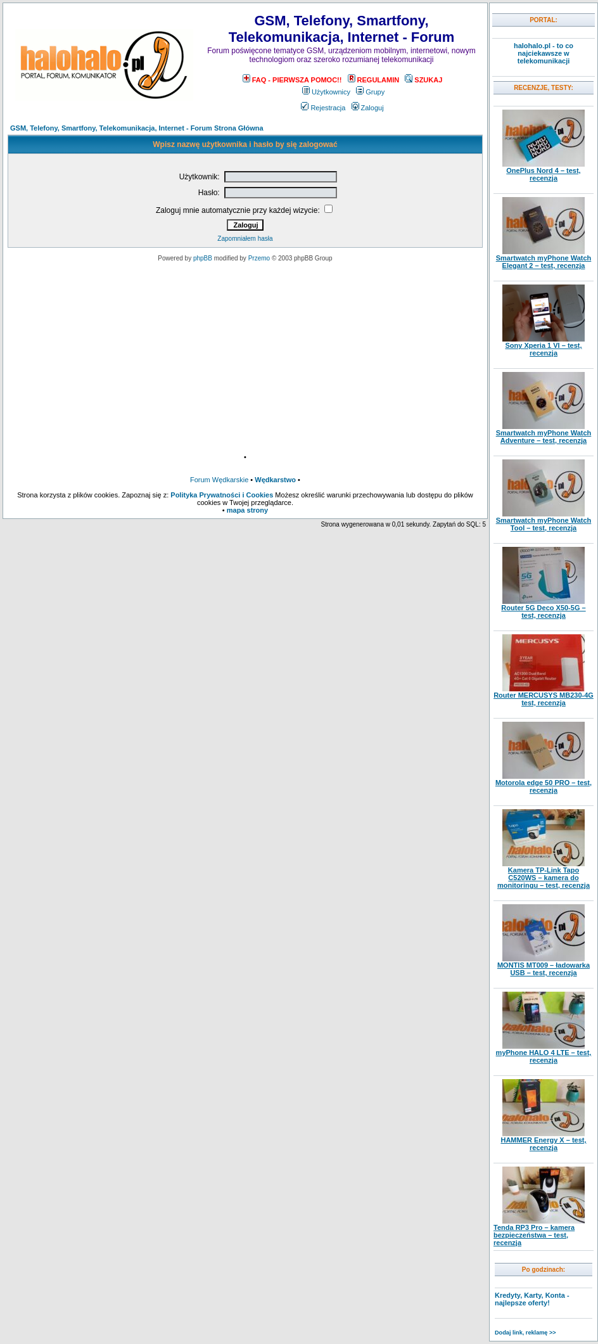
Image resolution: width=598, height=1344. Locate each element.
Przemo (259, 258)
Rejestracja (323, 108)
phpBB (202, 258)
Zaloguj (368, 108)
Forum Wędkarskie (219, 479)
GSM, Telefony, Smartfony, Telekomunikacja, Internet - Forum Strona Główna (137, 128)
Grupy (370, 92)
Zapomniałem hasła (244, 238)
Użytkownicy (326, 92)
